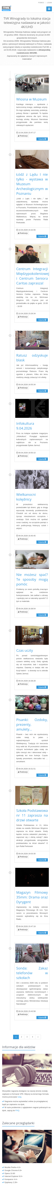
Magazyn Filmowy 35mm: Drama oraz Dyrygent (32, 897)
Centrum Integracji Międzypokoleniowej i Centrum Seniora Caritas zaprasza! (32, 275)
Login (49, 2)
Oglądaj (42, 139)
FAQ (17, 1110)
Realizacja (23, 136)
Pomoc (41, 2)
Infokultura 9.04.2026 (25, 426)
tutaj (19, 1097)
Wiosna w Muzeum (31, 99)
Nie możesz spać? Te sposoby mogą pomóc (32, 579)
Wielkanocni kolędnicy (26, 497)
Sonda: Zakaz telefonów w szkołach (32, 973)
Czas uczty (24, 650)
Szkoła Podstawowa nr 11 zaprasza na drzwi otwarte (32, 815)
